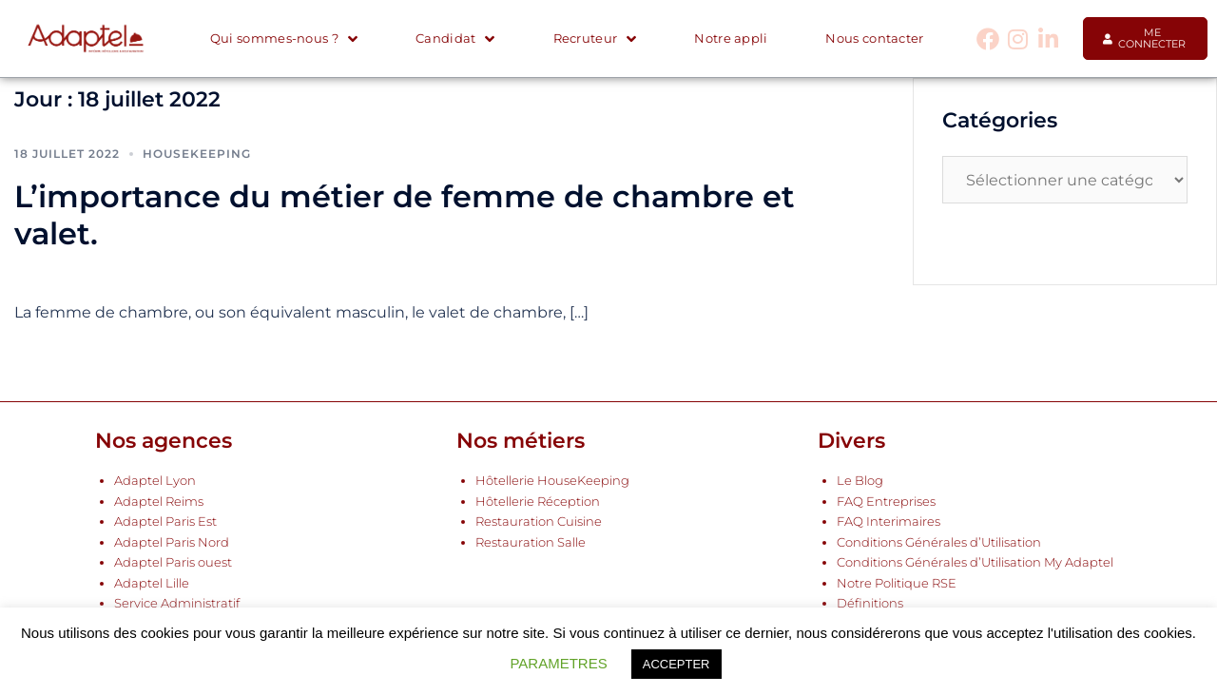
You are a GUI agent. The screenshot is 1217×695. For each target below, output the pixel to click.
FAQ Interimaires (888, 521)
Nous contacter (874, 38)
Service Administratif (177, 603)
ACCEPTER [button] (676, 664)
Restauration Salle (530, 542)
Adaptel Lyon (155, 480)
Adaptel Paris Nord (171, 542)
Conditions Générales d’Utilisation (939, 542)
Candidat (455, 39)
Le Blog (860, 480)
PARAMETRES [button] (558, 663)
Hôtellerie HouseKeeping (552, 480)
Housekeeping (197, 153)
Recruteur (595, 39)
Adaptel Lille (151, 583)
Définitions (870, 603)
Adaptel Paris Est (165, 521)
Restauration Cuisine (538, 521)
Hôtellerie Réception (537, 501)
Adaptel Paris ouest (173, 562)
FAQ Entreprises (886, 501)
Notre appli (730, 38)
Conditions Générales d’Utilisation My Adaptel (975, 562)
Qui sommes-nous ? (283, 39)
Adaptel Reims (158, 501)
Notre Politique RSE (896, 583)
